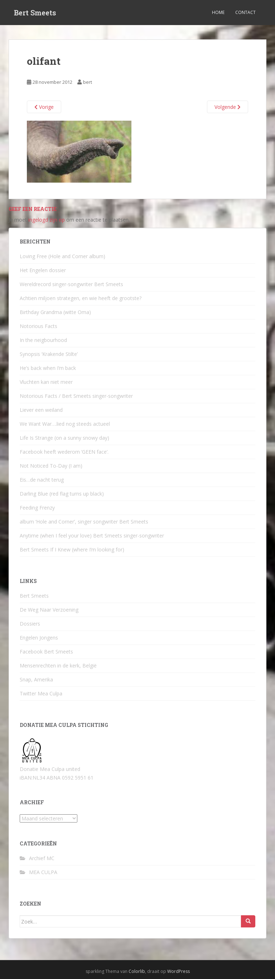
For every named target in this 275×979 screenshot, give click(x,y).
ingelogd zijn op (46, 219)
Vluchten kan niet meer (46, 381)
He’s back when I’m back (48, 368)
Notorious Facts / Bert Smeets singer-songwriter (76, 395)
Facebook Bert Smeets (46, 651)
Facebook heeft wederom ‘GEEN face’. (64, 451)
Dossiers (30, 623)
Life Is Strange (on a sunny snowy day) (64, 437)
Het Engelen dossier (43, 270)
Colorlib (137, 971)
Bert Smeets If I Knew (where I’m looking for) (72, 549)
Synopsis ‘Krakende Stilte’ (49, 354)
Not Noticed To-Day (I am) (51, 465)
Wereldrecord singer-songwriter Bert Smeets (71, 284)
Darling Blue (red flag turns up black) (62, 493)
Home (218, 12)
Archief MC (41, 858)
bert (87, 82)
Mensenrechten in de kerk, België (58, 665)
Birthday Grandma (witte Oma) (55, 312)
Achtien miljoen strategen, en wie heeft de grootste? (80, 298)
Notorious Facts (38, 326)
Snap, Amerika (36, 679)
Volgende (227, 106)
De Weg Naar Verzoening (49, 609)
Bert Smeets (35, 12)
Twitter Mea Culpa (41, 693)
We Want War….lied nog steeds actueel (65, 423)
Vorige (44, 106)
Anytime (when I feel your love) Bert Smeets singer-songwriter (92, 535)
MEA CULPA (43, 872)
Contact (245, 12)
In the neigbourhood (43, 340)
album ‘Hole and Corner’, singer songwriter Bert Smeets (84, 521)
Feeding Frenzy (37, 507)
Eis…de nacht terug (42, 479)
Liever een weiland (41, 409)
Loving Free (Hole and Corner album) (62, 256)
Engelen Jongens (39, 637)
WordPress (178, 971)
